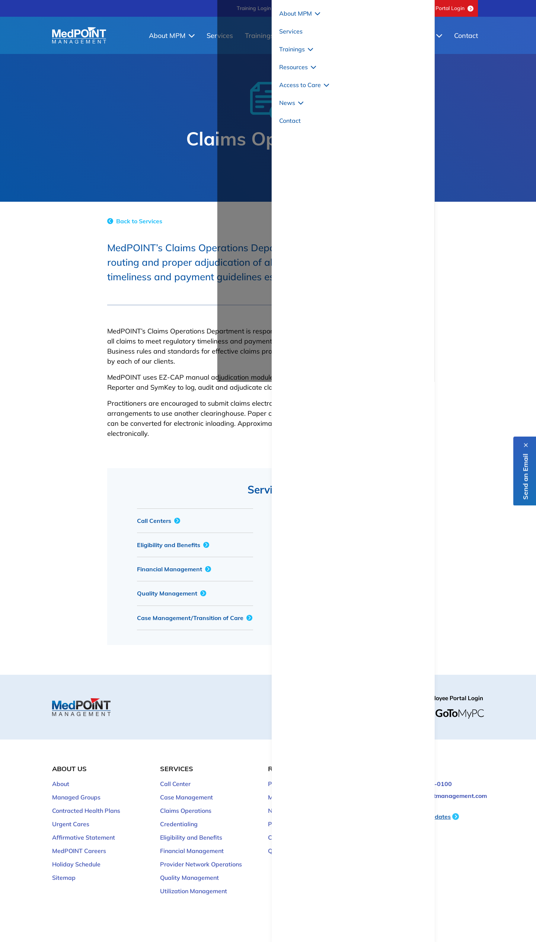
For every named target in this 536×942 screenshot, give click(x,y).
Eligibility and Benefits (173, 545)
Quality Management (171, 593)
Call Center (175, 776)
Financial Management (174, 569)
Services (220, 35)
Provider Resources (295, 776)
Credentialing (306, 520)
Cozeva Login (286, 829)
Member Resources (294, 789)
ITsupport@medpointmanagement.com (431, 788)
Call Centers (158, 520)
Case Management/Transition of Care (194, 618)
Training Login (254, 8)
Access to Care (375, 35)
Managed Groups (76, 789)
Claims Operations (185, 803)
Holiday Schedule (76, 856)
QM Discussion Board (367, 8)
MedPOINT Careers (79, 843)
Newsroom (283, 803)
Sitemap (64, 870)
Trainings (264, 35)
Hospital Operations (315, 569)
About (60, 776)
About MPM (172, 35)
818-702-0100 (304, 8)
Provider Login (288, 816)
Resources (315, 35)
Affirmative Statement (83, 829)
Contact (466, 35)
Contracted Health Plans (86, 803)
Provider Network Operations (328, 545)
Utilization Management (321, 593)
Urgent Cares (70, 816)
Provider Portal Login (443, 8)
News (428, 35)
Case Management (186, 789)
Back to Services (134, 221)
